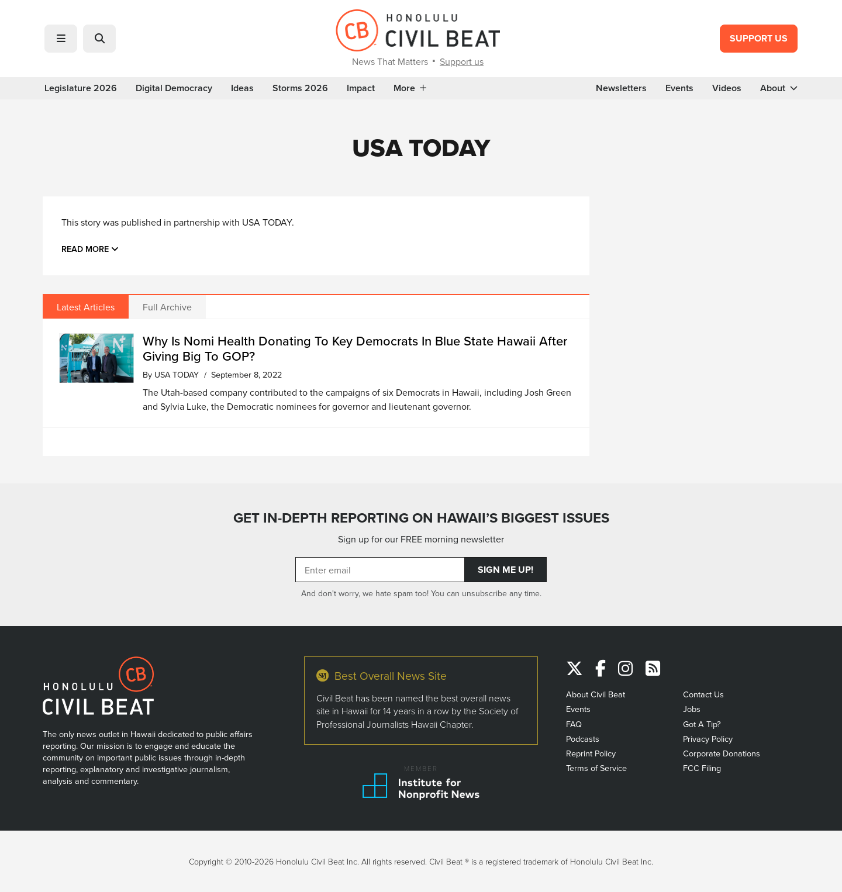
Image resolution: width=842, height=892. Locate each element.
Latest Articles (86, 306)
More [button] (410, 88)
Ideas (242, 88)
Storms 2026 (300, 88)
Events (679, 88)
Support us (462, 61)
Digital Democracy (174, 88)
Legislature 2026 (80, 88)
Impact (361, 88)
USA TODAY (176, 374)
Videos (726, 88)
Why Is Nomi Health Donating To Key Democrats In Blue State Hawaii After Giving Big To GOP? (355, 348)
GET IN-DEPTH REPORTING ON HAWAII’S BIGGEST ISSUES (421, 517)
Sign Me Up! (505, 569)
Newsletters (621, 88)
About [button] (779, 88)
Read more (90, 249)
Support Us (759, 38)
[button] (60, 39)
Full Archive (167, 306)
